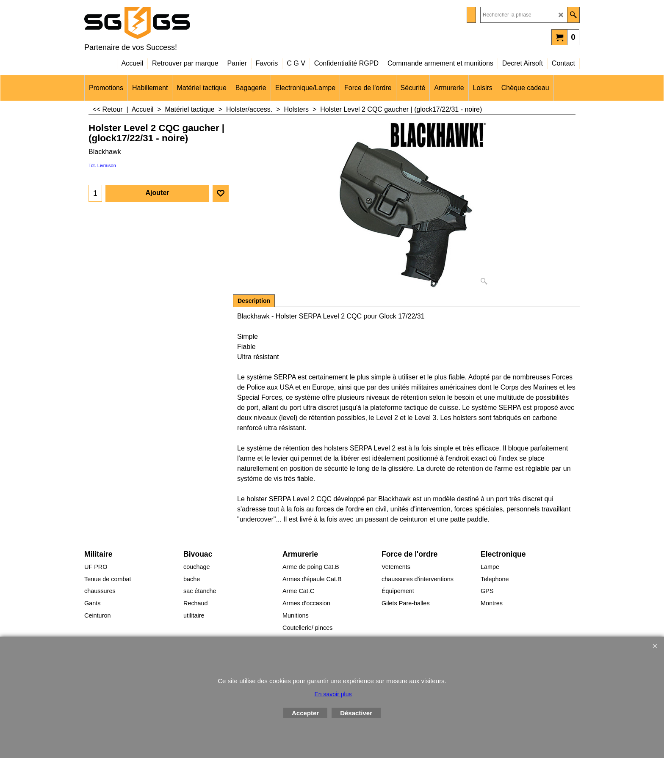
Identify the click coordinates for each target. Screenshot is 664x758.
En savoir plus (333, 694)
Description (254, 300)
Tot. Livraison (102, 165)
